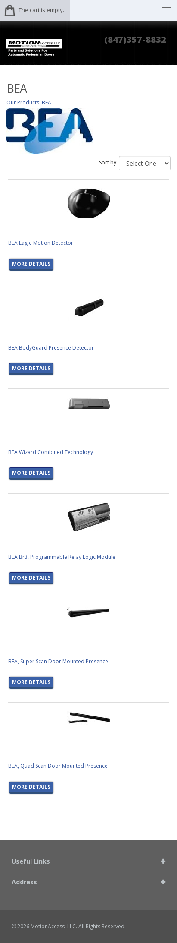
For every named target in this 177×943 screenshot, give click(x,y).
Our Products (22, 102)
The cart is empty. (41, 10)
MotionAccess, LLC (53, 926)
